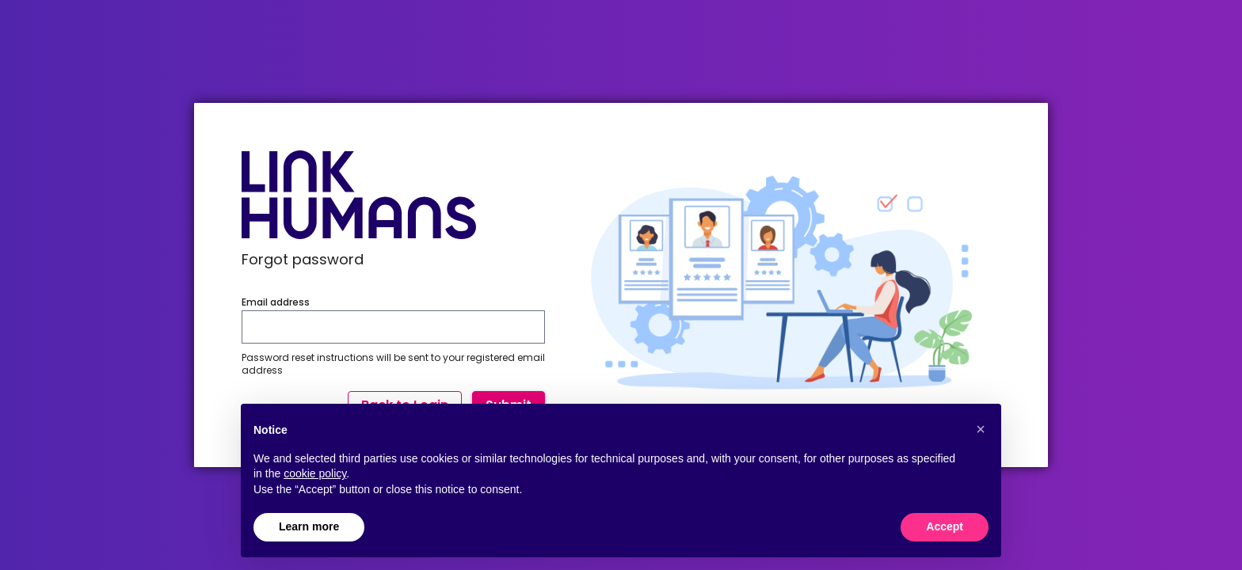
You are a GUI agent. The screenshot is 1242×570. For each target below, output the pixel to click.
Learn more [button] (309, 526)
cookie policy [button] (315, 473)
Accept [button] (944, 526)
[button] (980, 429)
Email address (276, 302)
